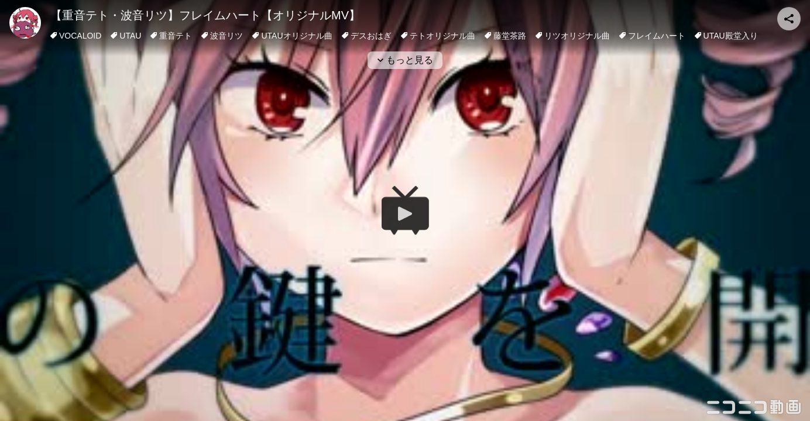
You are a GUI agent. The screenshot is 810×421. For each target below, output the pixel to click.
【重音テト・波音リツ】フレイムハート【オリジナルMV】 (205, 15)
